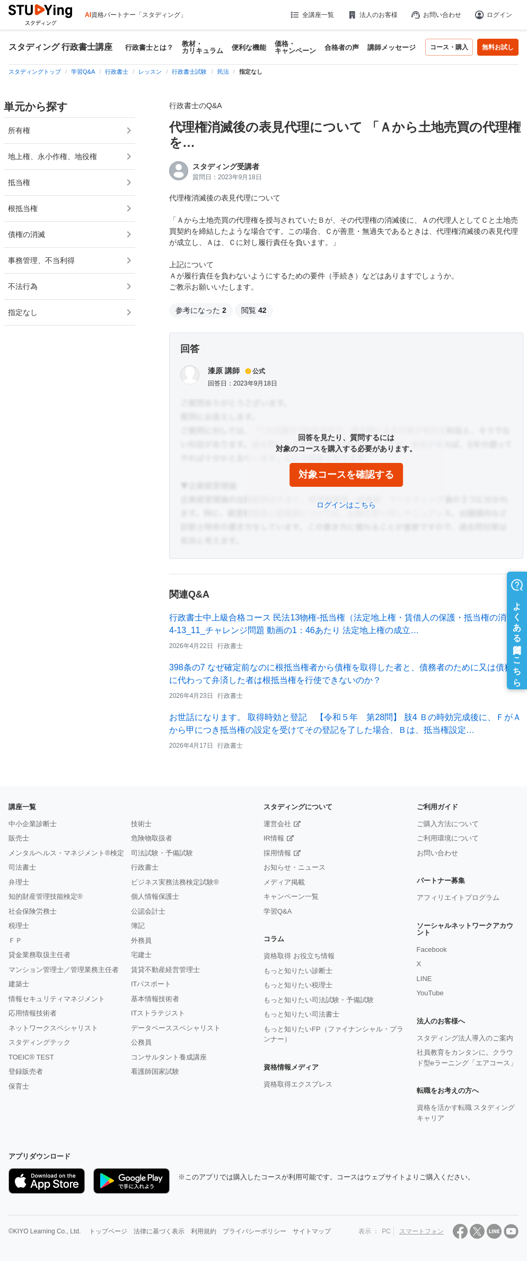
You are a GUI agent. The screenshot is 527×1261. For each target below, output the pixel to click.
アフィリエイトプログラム (458, 897)
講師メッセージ (391, 47)
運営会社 (277, 824)
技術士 (141, 824)
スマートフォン (421, 1231)
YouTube (430, 993)
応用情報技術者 (32, 1013)
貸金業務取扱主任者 (39, 955)
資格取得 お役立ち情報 (299, 956)
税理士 (18, 926)
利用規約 (203, 1231)
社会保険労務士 (32, 911)
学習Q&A (278, 911)
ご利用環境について (448, 838)
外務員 (141, 940)
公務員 (141, 1042)
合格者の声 (341, 47)
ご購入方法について (448, 824)
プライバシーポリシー (254, 1231)
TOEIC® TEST (31, 1057)
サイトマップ (312, 1231)
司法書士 (22, 867)
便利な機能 (249, 47)
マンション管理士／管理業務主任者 (63, 970)
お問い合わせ (435, 15)
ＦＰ (15, 940)
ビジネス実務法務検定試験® (175, 882)
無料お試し (498, 47)
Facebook (432, 949)
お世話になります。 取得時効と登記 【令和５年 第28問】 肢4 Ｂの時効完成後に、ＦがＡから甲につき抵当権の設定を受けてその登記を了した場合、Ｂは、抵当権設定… (345, 723)
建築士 (18, 984)
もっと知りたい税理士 (298, 985)
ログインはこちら (346, 505)
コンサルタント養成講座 (169, 1057)
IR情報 (274, 838)
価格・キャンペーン (295, 47)
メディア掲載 (284, 882)
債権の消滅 (26, 234)
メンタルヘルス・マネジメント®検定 (66, 853)
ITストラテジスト (158, 1013)
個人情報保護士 (155, 896)
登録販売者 (25, 1071)
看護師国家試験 (155, 1071)
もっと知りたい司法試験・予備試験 (319, 1000)
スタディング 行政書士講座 (60, 47)
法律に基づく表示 (159, 1231)
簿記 (138, 926)
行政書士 (145, 867)
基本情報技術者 (155, 999)
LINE (424, 979)
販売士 (18, 838)
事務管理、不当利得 (41, 260)
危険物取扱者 (151, 838)
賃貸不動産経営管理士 (165, 970)
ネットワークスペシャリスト (53, 1028)
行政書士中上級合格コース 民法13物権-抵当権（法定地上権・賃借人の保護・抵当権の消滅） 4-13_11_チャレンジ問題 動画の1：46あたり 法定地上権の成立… (346, 624)
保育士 (18, 1086)
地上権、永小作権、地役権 (52, 156)
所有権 (19, 130)
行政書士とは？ (149, 47)
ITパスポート (151, 984)
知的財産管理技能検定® (45, 896)
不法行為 (23, 286)
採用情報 (277, 853)
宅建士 (141, 955)
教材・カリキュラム (202, 47)
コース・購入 (449, 47)
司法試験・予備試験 (162, 853)
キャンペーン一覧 (291, 896)
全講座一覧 (311, 15)
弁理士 (18, 882)
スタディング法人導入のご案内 (465, 1038)
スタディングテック (39, 1042)
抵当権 (19, 182)
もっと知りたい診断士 (298, 971)
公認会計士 (148, 911)
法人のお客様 (372, 15)
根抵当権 (23, 208)
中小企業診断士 (32, 824)
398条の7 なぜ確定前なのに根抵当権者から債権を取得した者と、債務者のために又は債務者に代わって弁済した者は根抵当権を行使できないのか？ (345, 674)
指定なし (23, 312)
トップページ (108, 1231)
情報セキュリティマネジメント (56, 999)
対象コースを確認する (346, 474)
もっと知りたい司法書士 (301, 1014)
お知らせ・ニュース (295, 867)
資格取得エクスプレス (298, 1084)
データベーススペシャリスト (176, 1028)
